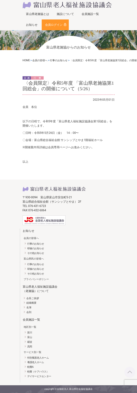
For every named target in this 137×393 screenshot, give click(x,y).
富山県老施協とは (37, 14)
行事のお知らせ (35, 243)
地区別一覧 (30, 327)
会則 (28, 312)
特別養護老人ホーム (38, 357)
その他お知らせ (35, 253)
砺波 (29, 341)
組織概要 (31, 302)
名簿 (28, 307)
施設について (65, 14)
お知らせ (32, 24)
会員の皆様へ (31, 238)
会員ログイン (53, 24)
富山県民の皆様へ (34, 258)
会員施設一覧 (90, 14)
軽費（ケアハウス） (38, 371)
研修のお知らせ (35, 248)
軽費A (30, 367)
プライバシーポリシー (36, 279)
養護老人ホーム (35, 362)
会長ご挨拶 (32, 298)
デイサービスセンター (39, 376)
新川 (29, 332)
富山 (29, 337)
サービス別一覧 (32, 352)
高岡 (29, 346)
